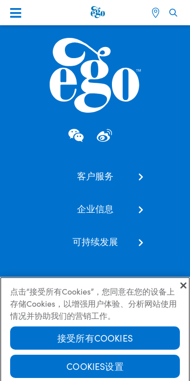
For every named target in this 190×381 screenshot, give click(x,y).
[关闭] (183, 287)
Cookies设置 (95, 368)
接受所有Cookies (95, 340)
